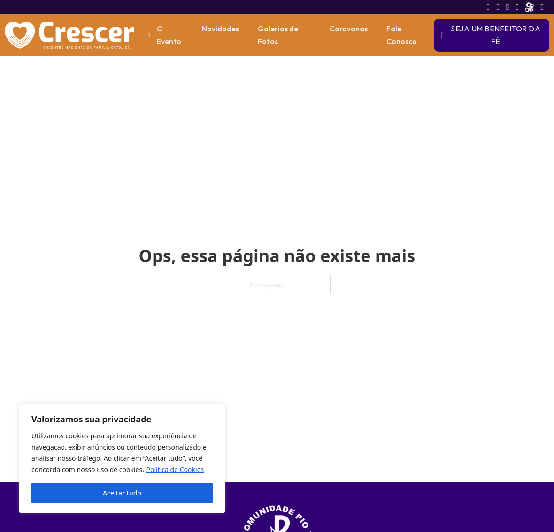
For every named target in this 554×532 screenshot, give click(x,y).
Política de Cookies (175, 469)
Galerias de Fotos (278, 35)
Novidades (220, 28)
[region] (122, 458)
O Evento (169, 35)
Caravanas (349, 28)
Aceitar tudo (122, 492)
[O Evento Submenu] (149, 35)
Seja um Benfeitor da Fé (491, 35)
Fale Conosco (401, 35)
